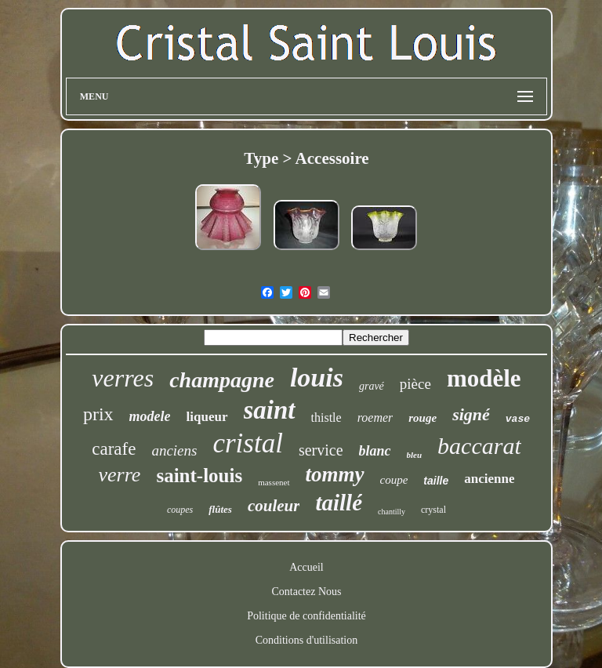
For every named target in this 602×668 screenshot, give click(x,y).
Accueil (306, 567)
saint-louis (199, 475)
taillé (338, 502)
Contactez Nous (306, 591)
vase (518, 419)
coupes (180, 509)
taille (435, 480)
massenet (273, 482)
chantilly (391, 511)
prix (98, 414)
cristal (247, 443)
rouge (422, 418)
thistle (326, 417)
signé (471, 414)
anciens (174, 450)
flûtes (220, 509)
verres (123, 378)
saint (270, 410)
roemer (375, 417)
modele (150, 416)
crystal (433, 509)
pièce (415, 384)
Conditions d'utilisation (306, 640)
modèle (484, 378)
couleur (274, 505)
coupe (394, 480)
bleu (414, 454)
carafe (114, 449)
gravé (371, 386)
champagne (221, 380)
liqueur (207, 416)
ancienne (489, 478)
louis (316, 377)
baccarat (479, 446)
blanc (375, 451)
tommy (335, 474)
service (321, 450)
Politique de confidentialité (306, 616)
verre (120, 474)
